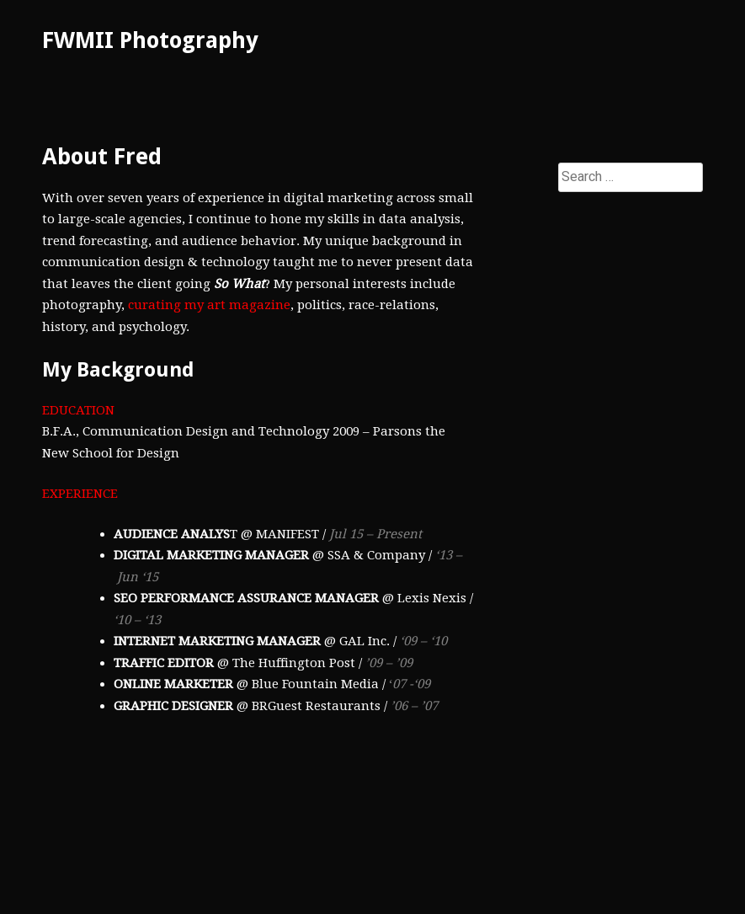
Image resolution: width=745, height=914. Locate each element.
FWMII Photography (150, 40)
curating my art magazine (209, 305)
